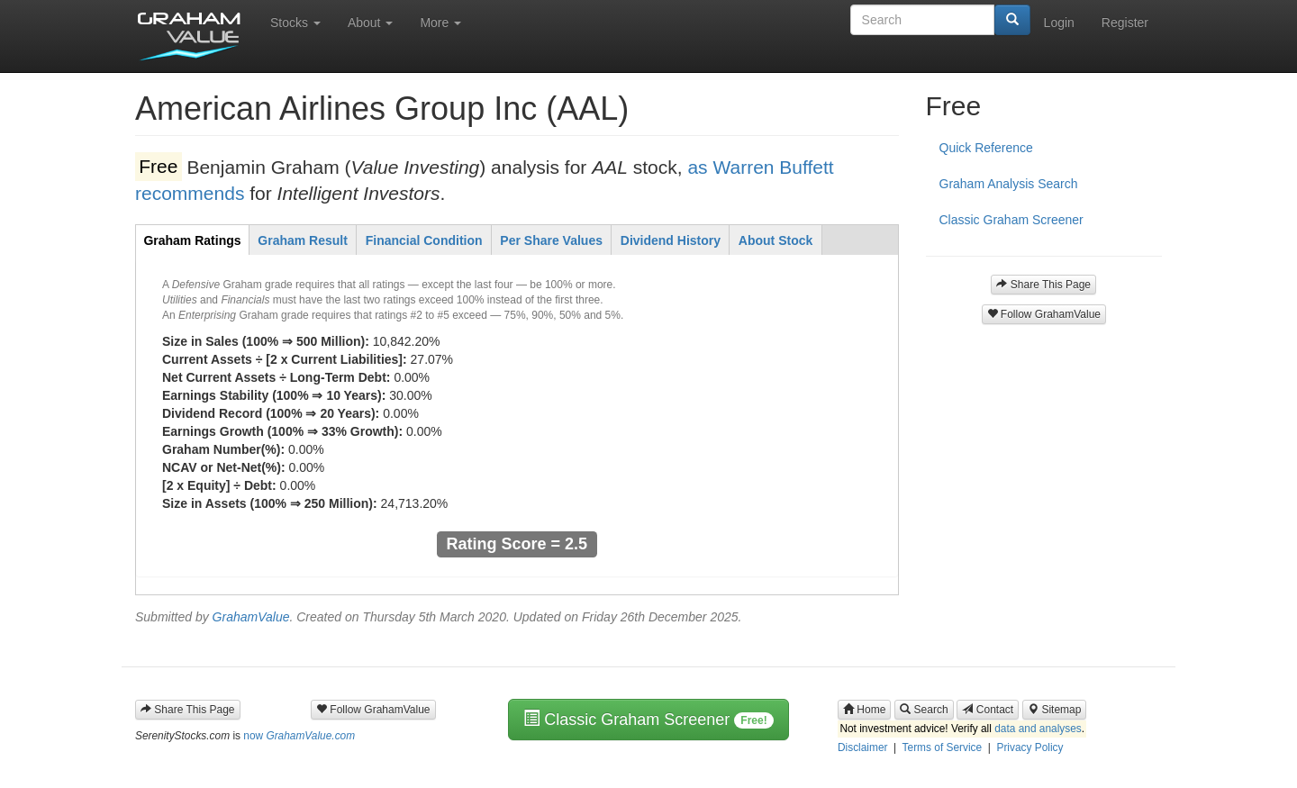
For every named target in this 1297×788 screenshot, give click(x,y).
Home (864, 709)
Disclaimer (863, 747)
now (299, 735)
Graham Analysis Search (1008, 184)
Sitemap (1054, 709)
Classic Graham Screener (1011, 220)
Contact (987, 709)
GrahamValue (251, 617)
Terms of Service (942, 747)
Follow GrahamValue (1044, 314)
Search (924, 709)
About (370, 22)
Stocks (295, 22)
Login (1059, 22)
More (440, 22)
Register (1125, 22)
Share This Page (1043, 284)
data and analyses (1038, 729)
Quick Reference (986, 147)
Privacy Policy (1029, 747)
